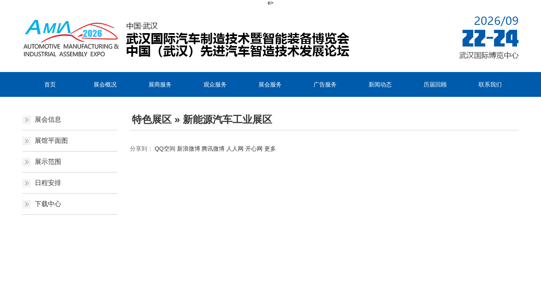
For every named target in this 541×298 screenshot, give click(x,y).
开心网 (254, 148)
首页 (50, 84)
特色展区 (152, 119)
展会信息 (48, 119)
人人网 (235, 148)
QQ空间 (165, 148)
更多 (270, 148)
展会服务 (270, 84)
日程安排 (48, 182)
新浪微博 (188, 148)
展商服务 (160, 84)
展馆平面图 (51, 140)
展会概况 (105, 84)
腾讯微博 (213, 148)
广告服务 (325, 84)
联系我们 (490, 84)
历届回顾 (435, 84)
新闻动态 (380, 84)
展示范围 (48, 161)
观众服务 (215, 84)
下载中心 (48, 203)
